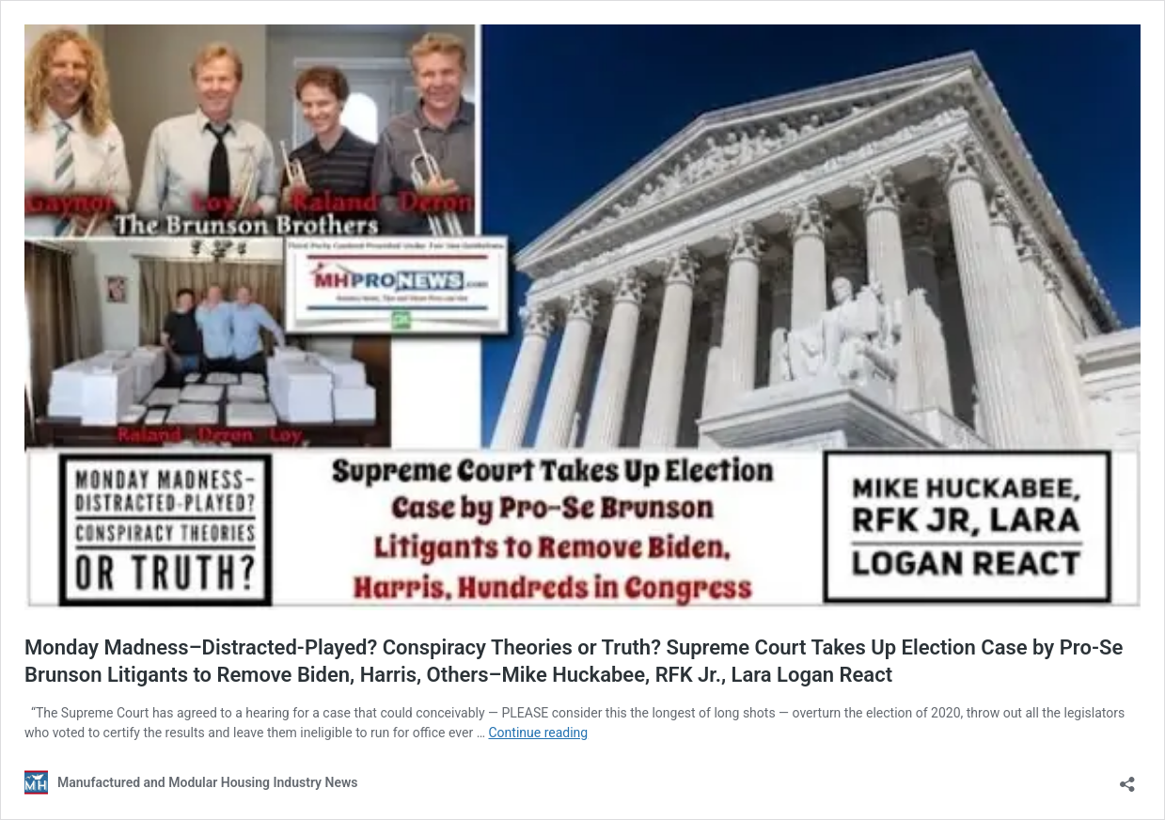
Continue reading (538, 732)
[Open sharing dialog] (1127, 778)
